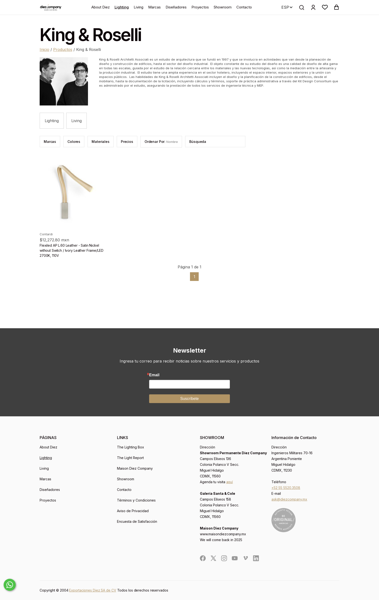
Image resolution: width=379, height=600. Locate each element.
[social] (203, 558)
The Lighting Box (130, 447)
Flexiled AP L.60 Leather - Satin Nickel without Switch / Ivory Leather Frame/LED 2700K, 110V (71, 250)
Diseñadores (176, 7)
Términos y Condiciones (136, 500)
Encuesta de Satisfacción (137, 521)
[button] (325, 7)
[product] (75, 192)
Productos (62, 49)
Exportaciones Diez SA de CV (92, 590)
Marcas (154, 7)
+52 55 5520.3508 (285, 488)
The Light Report (130, 458)
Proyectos (200, 7)
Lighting (122, 7)
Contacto (244, 7)
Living (138, 7)
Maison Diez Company (135, 468)
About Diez (100, 7)
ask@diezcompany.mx (289, 499)
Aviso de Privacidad (133, 511)
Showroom (223, 7)
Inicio (44, 49)
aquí (229, 482)
